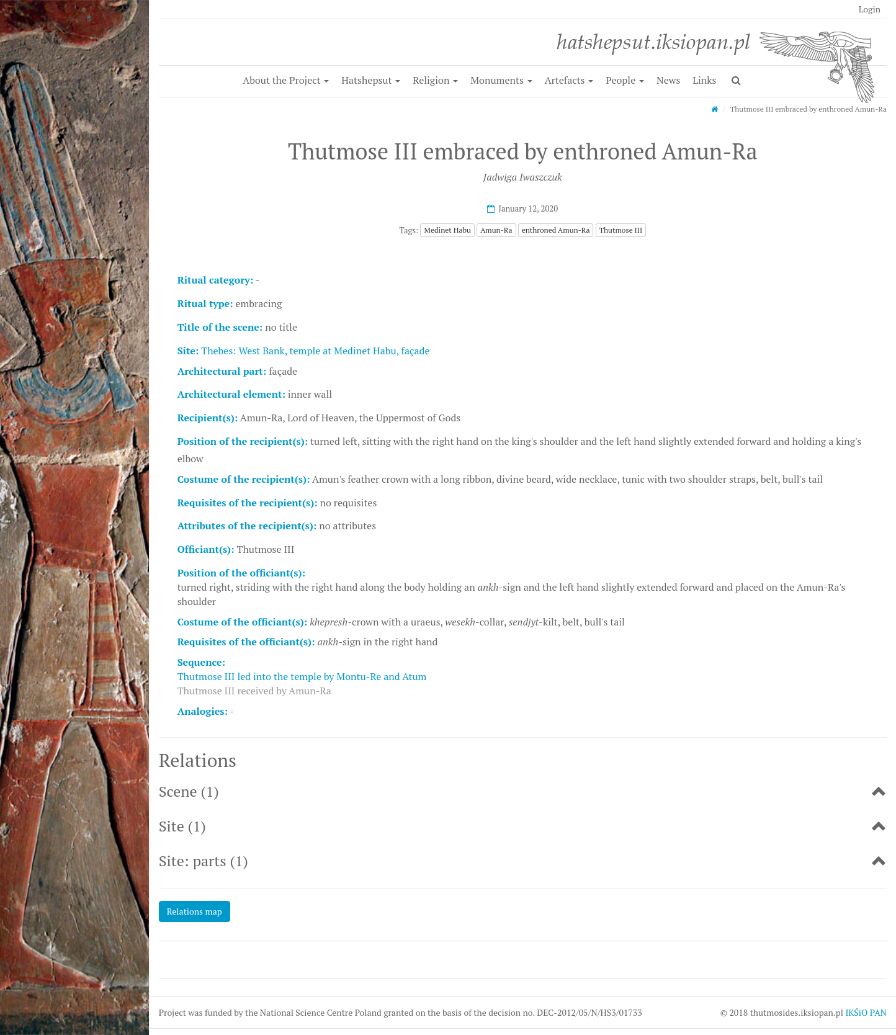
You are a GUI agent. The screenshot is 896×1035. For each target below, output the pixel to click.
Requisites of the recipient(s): (247, 502)
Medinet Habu (447, 230)
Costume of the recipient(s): (243, 479)
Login (869, 9)
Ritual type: (205, 303)
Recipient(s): (207, 417)
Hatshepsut (370, 80)
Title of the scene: (220, 327)
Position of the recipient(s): (242, 441)
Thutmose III (621, 230)
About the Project (286, 80)
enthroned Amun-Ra (556, 230)
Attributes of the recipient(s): (247, 525)
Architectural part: (222, 371)
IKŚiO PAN (866, 1012)
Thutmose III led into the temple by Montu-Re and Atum (302, 676)
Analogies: (202, 711)
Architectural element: (231, 394)
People (625, 80)
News (668, 80)
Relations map (194, 911)
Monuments (501, 80)
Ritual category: (215, 280)
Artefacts (569, 80)
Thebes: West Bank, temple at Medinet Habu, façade (315, 350)
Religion (435, 80)
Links (704, 80)
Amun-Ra (496, 230)
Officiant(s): (206, 549)
